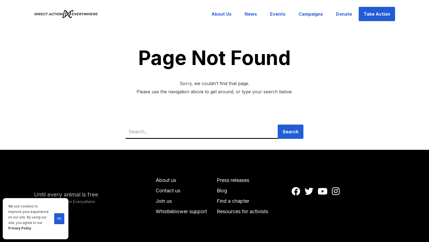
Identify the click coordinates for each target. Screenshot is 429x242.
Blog (222, 190)
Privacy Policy (19, 228)
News (251, 14)
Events (277, 14)
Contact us (168, 190)
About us (166, 180)
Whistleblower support (181, 211)
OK (59, 219)
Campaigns (310, 14)
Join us (164, 201)
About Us (221, 14)
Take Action (377, 14)
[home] (69, 14)
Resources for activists (242, 211)
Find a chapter (233, 201)
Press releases (233, 180)
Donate (344, 14)
